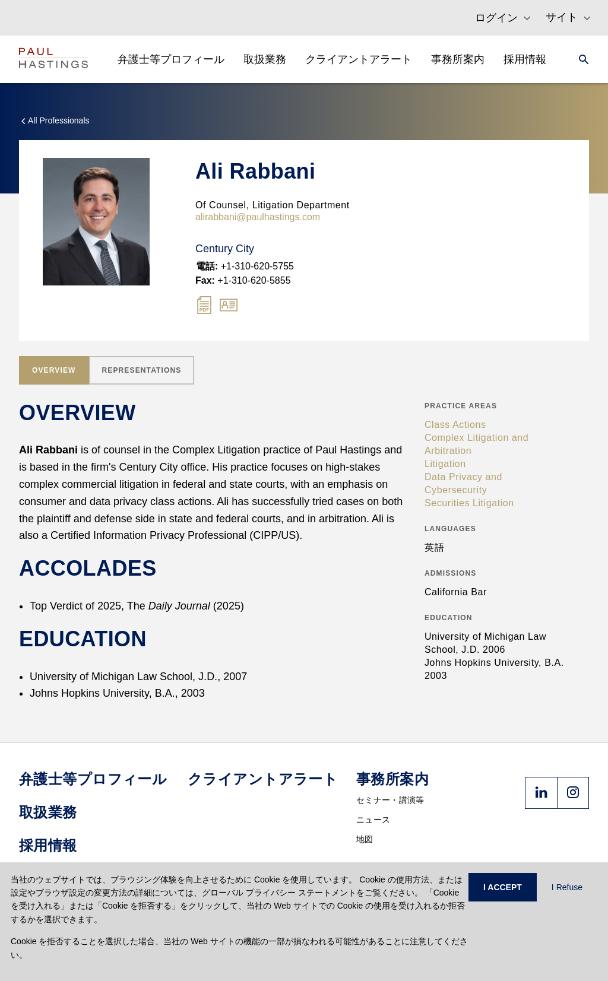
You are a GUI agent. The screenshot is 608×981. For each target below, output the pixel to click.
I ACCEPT (502, 887)
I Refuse (567, 887)
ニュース (373, 819)
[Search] (580, 59)
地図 (364, 839)
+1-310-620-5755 (245, 266)
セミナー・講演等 (390, 800)
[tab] (54, 370)
